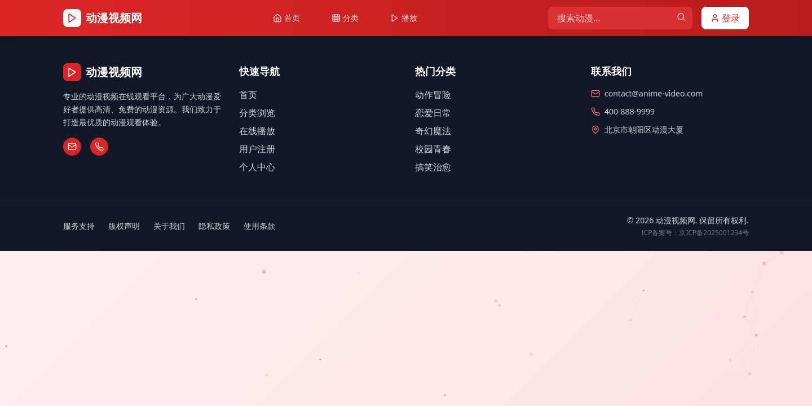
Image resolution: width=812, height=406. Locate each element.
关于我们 (169, 225)
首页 (248, 95)
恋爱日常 (433, 113)
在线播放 (257, 131)
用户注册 (257, 149)
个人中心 (257, 167)
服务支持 (79, 225)
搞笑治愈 (433, 167)
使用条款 (259, 225)
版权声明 (124, 225)
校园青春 (433, 149)
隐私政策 (214, 225)
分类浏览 (257, 113)
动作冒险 (433, 95)
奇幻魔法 (433, 131)
